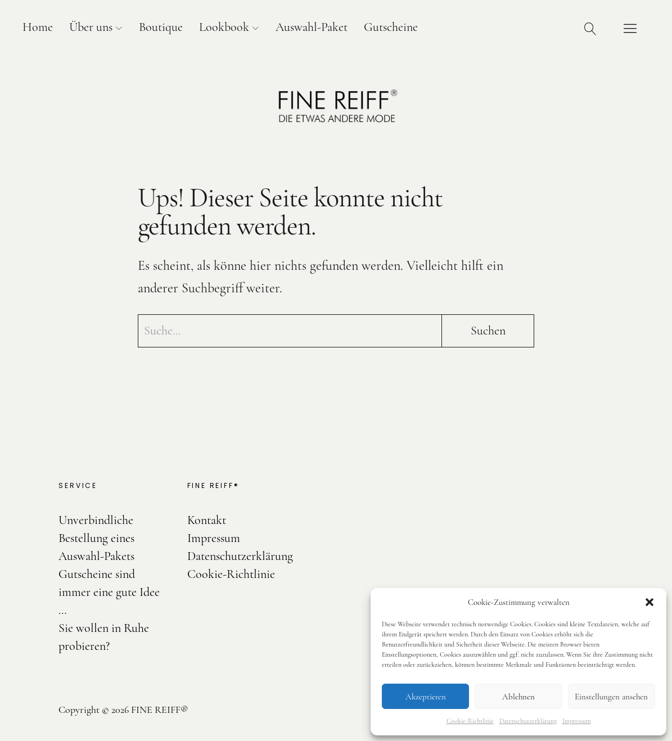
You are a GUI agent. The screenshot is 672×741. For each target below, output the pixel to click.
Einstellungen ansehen (611, 697)
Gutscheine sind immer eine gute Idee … (109, 592)
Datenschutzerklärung (528, 721)
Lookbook (224, 27)
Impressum (576, 721)
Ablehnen (518, 697)
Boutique (161, 27)
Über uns (90, 27)
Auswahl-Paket (312, 27)
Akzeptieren (425, 697)
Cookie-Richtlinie (470, 721)
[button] (649, 602)
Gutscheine (391, 27)
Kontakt (206, 520)
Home (37, 27)
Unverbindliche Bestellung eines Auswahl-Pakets (96, 538)
